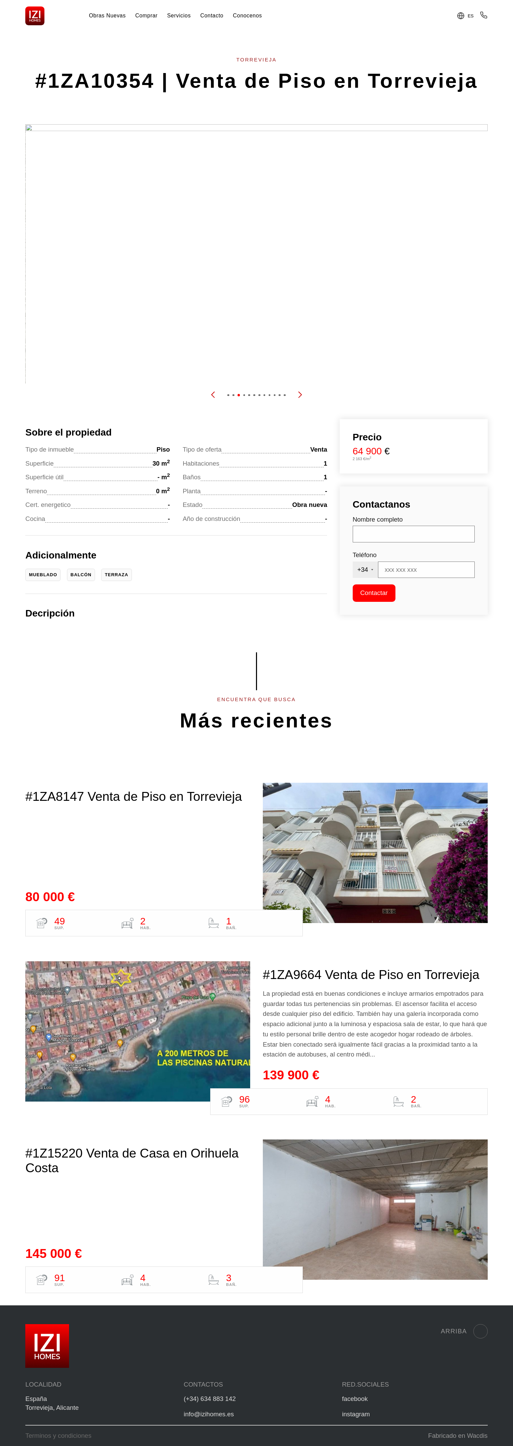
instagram (356, 1414)
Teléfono (365, 554)
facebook (355, 1398)
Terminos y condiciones (58, 1435)
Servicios (179, 15)
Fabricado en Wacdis (458, 1435)
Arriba (464, 1331)
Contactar (374, 592)
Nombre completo (378, 519)
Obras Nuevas (107, 15)
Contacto (212, 15)
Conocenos (247, 15)
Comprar (146, 15)
